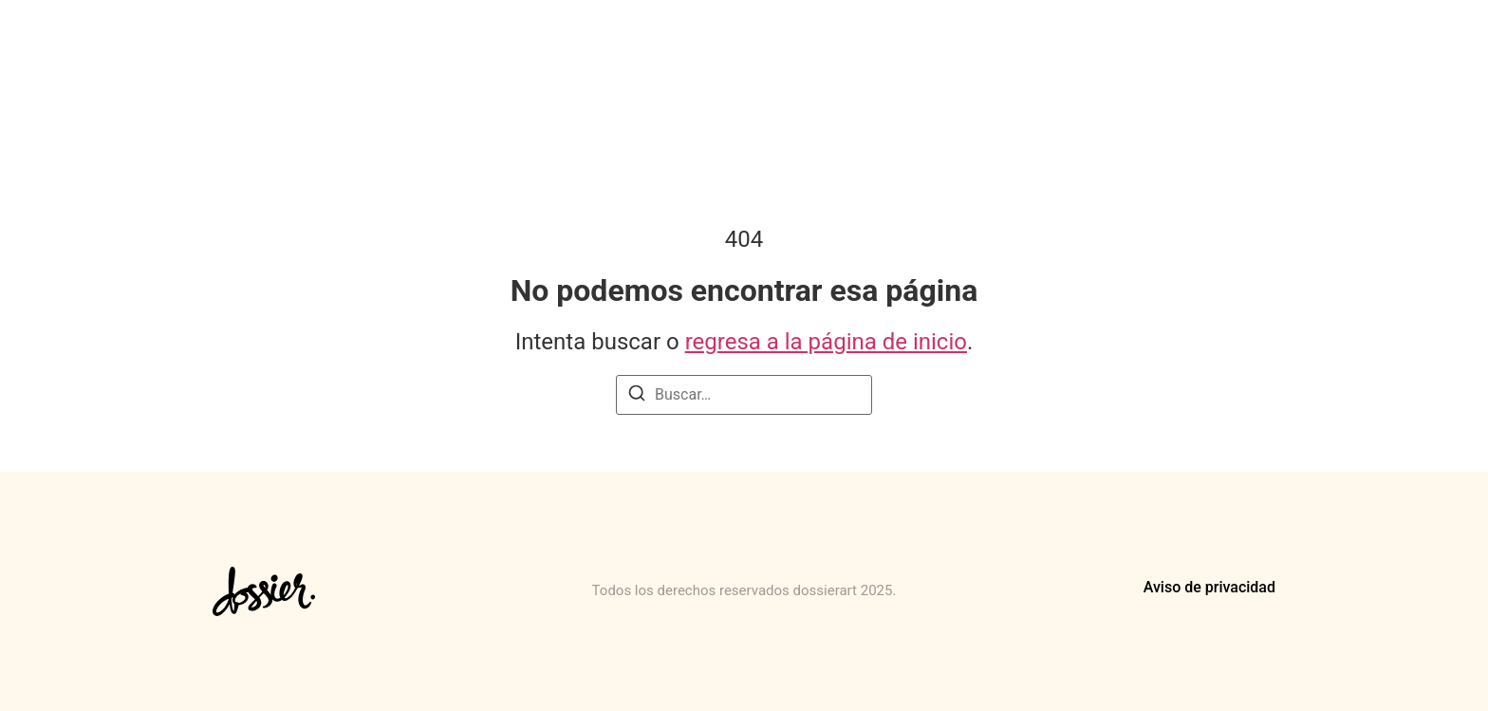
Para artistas (867, 45)
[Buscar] (636, 396)
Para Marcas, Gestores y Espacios (1066, 45)
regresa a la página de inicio (826, 341)
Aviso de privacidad (1209, 587)
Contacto (1252, 45)
